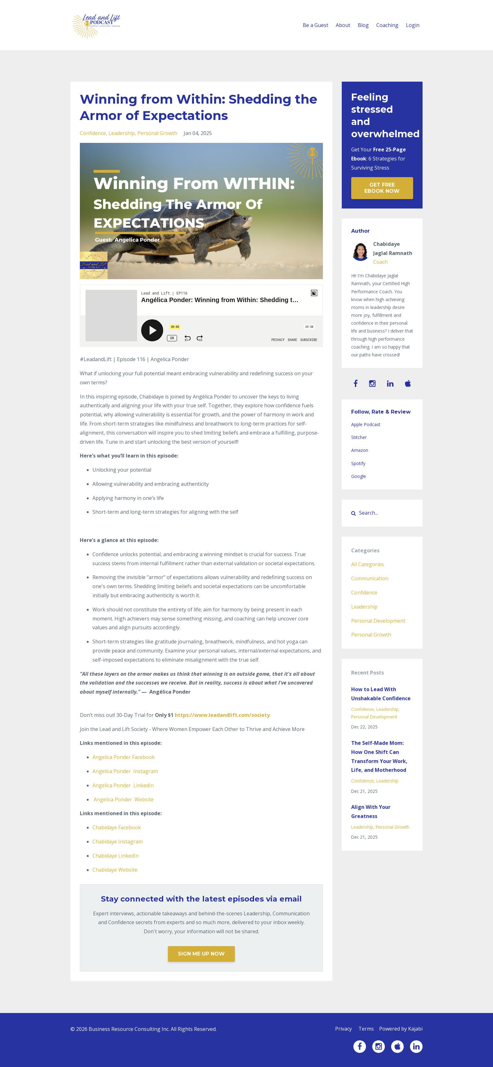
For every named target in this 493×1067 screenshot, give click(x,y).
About (343, 25)
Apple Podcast (365, 424)
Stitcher (359, 437)
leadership (121, 133)
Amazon (359, 450)
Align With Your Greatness (371, 812)
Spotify (358, 463)
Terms (365, 1029)
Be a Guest (315, 25)
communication (369, 578)
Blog (363, 25)
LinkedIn (123, 785)
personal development (378, 620)
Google (358, 476)
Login (412, 25)
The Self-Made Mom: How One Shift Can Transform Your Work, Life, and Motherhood (379, 756)
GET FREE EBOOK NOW (382, 188)
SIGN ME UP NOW (201, 954)
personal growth (157, 133)
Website (124, 799)
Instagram (125, 771)
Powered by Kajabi (401, 1029)
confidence (93, 133)
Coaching (387, 25)
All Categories (367, 564)
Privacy (341, 1029)
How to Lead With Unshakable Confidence (381, 694)
